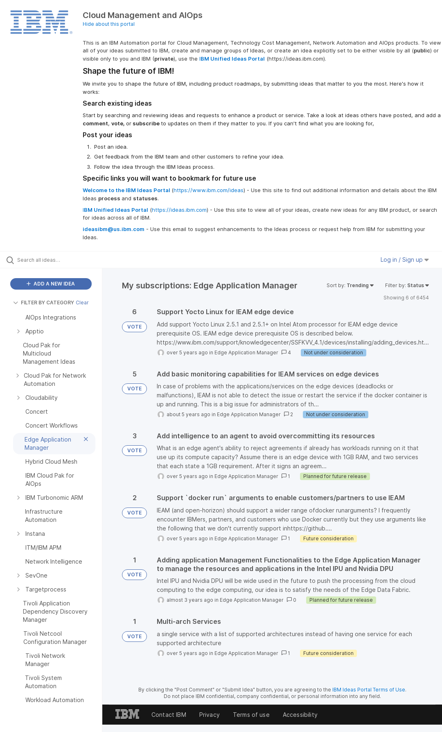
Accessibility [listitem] (300, 714)
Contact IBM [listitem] (168, 714)
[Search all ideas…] (55, 260)
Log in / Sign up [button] (405, 259)
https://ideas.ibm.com (179, 209)
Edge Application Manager (246, 352)
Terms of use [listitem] (251, 714)
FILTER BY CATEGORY (43, 302)
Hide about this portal (109, 24)
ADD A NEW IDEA (51, 284)
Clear (82, 302)
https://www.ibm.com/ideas (209, 190)
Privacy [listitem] (209, 714)
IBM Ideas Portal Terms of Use (368, 690)
